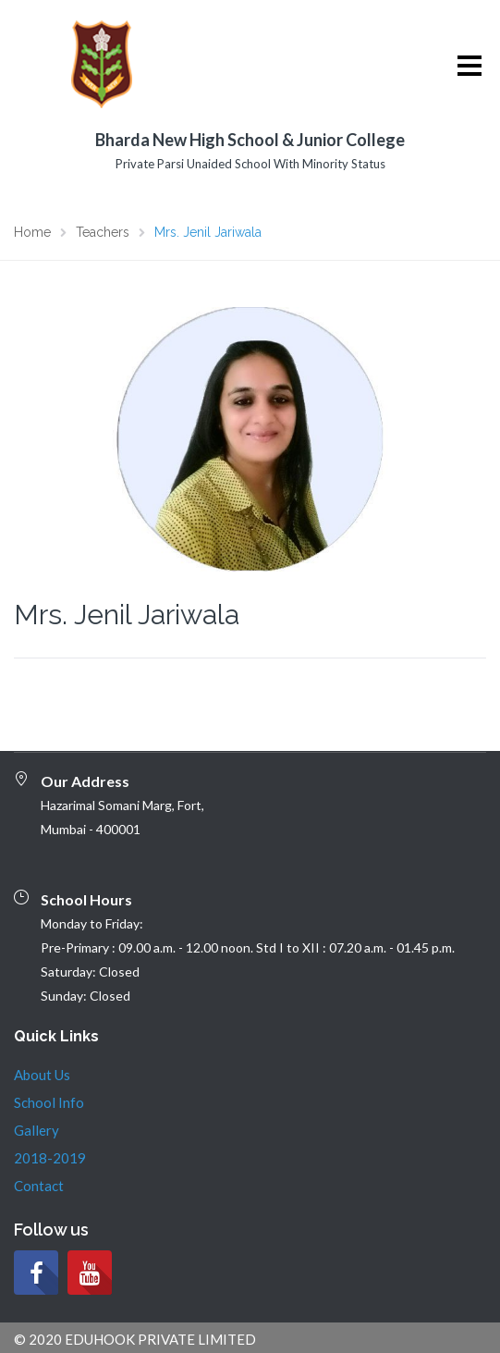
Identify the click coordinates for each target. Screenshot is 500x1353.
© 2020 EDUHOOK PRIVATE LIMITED (135, 1339)
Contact (39, 1185)
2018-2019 (50, 1158)
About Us (42, 1074)
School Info (49, 1102)
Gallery (36, 1130)
